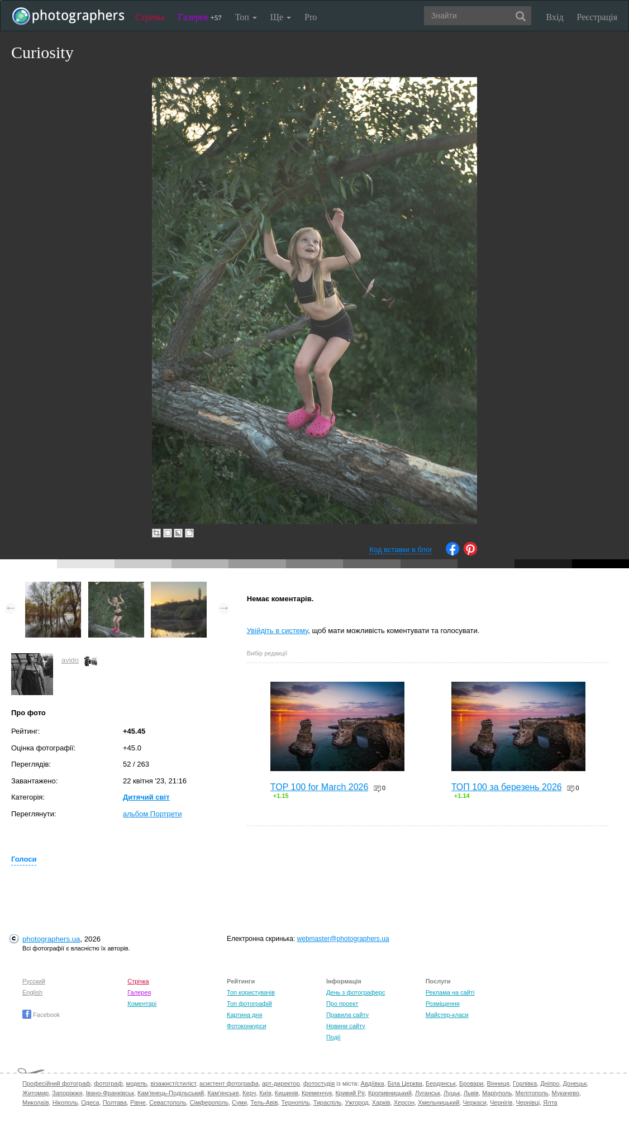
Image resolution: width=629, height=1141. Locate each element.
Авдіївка (372, 1083)
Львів (471, 1093)
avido (70, 660)
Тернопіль (295, 1102)
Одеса (90, 1102)
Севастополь (167, 1102)
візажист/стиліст (173, 1083)
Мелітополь (532, 1093)
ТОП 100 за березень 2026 (506, 787)
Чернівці (528, 1102)
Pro (310, 17)
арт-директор (281, 1083)
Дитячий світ (146, 797)
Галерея (200, 17)
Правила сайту (347, 1014)
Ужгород (356, 1102)
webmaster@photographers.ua (343, 939)
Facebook (41, 1014)
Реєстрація (597, 17)
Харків (381, 1102)
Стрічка (150, 17)
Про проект (342, 1003)
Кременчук (317, 1093)
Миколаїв (35, 1102)
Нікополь (65, 1102)
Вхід (555, 17)
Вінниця (498, 1083)
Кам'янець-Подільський (170, 1093)
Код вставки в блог (400, 549)
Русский (33, 981)
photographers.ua (51, 939)
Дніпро (549, 1083)
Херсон (404, 1102)
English (32, 992)
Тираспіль (327, 1102)
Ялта (550, 1102)
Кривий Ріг (349, 1093)
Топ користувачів (251, 992)
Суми (239, 1102)
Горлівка (525, 1083)
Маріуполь (497, 1093)
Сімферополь (209, 1102)
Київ (265, 1093)
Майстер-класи (447, 1014)
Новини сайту (345, 1026)
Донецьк (575, 1083)
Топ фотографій (249, 1003)
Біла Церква (405, 1083)
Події (333, 1037)
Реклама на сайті (450, 992)
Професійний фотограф (56, 1083)
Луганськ (427, 1093)
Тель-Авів (264, 1102)
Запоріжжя (67, 1093)
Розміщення (443, 1003)
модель (136, 1083)
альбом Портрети (152, 814)
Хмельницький (438, 1102)
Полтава (115, 1102)
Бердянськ (441, 1083)
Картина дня (244, 1014)
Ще (280, 17)
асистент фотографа (229, 1083)
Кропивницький (390, 1093)
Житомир (35, 1093)
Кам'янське (223, 1093)
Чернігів (501, 1102)
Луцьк (452, 1093)
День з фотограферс (355, 992)
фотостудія (319, 1083)
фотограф (108, 1083)
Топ (246, 17)
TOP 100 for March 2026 (319, 787)
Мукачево (565, 1093)
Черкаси (474, 1102)
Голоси (23, 859)
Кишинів (286, 1093)
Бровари (471, 1083)
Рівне (138, 1102)
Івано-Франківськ (110, 1093)
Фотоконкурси (246, 1026)
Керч (249, 1093)
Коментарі (141, 1003)
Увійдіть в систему (277, 630)
